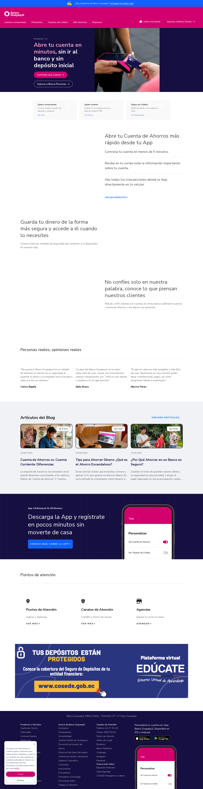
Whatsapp (101, 752)
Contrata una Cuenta (50, 74)
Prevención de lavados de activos (70, 746)
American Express (28, 736)
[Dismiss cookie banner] (34, 744)
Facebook (100, 760)
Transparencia (64, 732)
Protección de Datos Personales (73, 752)
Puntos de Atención (105, 736)
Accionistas (63, 764)
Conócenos (63, 728)
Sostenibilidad (64, 736)
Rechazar (20, 780)
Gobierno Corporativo (68, 760)
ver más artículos (165, 417)
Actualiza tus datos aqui (121, 3)
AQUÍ (17, 768)
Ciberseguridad (103, 771)
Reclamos (100, 744)
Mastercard (25, 740)
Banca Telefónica (104, 748)
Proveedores (64, 772)
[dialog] (20, 763)
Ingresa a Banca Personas (53, 84)
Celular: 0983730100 (106, 732)
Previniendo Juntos (66, 781)
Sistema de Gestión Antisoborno (73, 756)
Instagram (100, 756)
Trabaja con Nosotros (68, 785)
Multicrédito (25, 732)
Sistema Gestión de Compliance (73, 740)
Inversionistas (64, 768)
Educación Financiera (105, 767)
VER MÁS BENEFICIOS (116, 197)
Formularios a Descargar (69, 776)
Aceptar (21, 774)
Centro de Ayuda (104, 740)
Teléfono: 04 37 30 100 (107, 728)
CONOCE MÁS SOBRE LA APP (50, 544)
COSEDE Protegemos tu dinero (110, 775)
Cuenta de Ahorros (29, 728)
